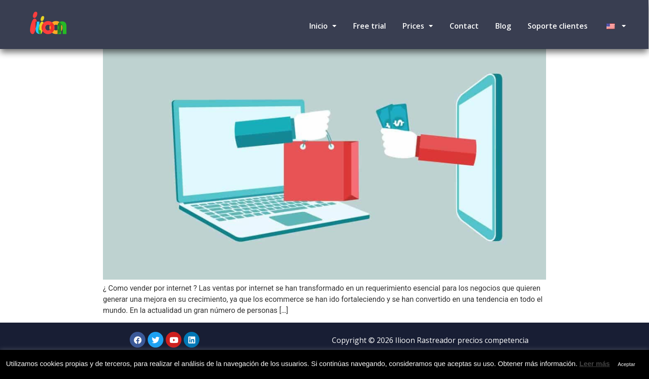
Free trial (369, 26)
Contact (464, 26)
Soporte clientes (558, 26)
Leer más (594, 363)
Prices (418, 26)
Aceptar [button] (626, 364)
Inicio (323, 26)
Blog (503, 26)
